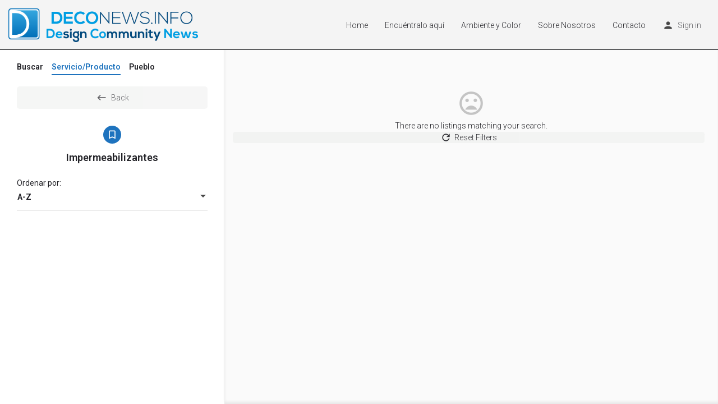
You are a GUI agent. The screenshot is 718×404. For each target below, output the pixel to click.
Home (357, 25)
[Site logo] (104, 24)
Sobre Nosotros (567, 25)
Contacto (629, 25)
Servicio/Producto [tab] (86, 66)
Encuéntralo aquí (414, 25)
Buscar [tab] (30, 66)
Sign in (689, 25)
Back (112, 97)
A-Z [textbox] (24, 196)
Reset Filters (471, 142)
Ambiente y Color (491, 25)
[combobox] (112, 196)
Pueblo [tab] (142, 66)
